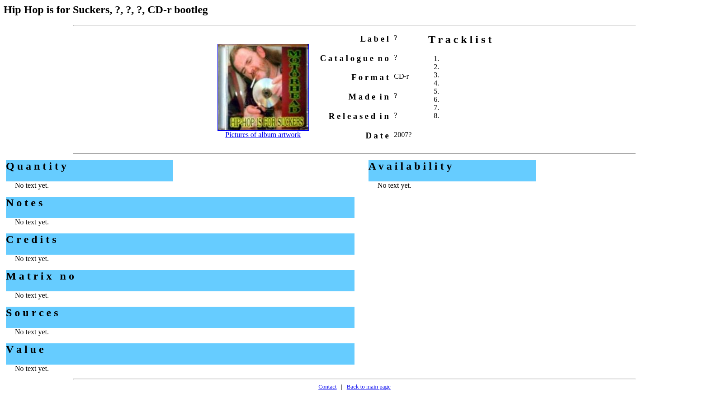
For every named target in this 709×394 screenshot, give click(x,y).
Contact (327, 386)
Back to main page (369, 386)
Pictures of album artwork (263, 134)
